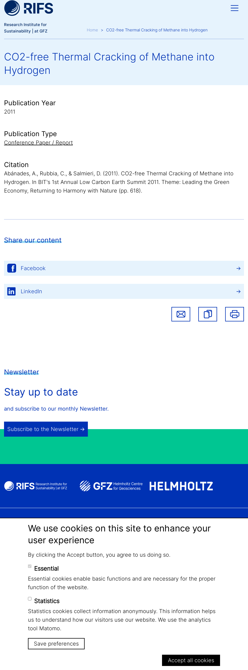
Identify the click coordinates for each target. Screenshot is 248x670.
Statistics (46, 601)
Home (92, 29)
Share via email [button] (180, 314)
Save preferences (56, 643)
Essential (46, 568)
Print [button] (234, 314)
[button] (207, 314)
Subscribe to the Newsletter (42, 429)
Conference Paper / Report (38, 142)
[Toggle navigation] (234, 8)
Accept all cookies (191, 660)
